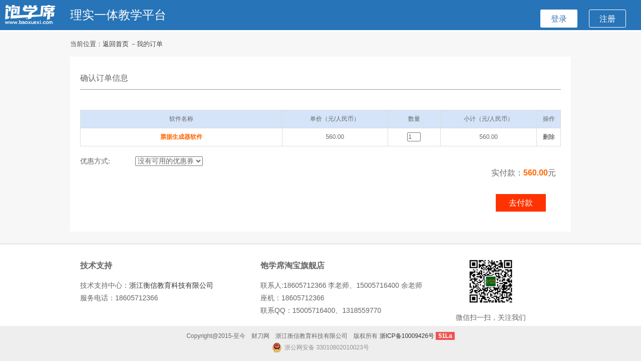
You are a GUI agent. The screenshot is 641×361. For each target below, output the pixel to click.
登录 (559, 18)
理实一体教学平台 (118, 15)
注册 (607, 18)
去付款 (521, 203)
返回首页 (116, 44)
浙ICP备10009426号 (407, 335)
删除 (549, 136)
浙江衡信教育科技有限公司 (171, 285)
